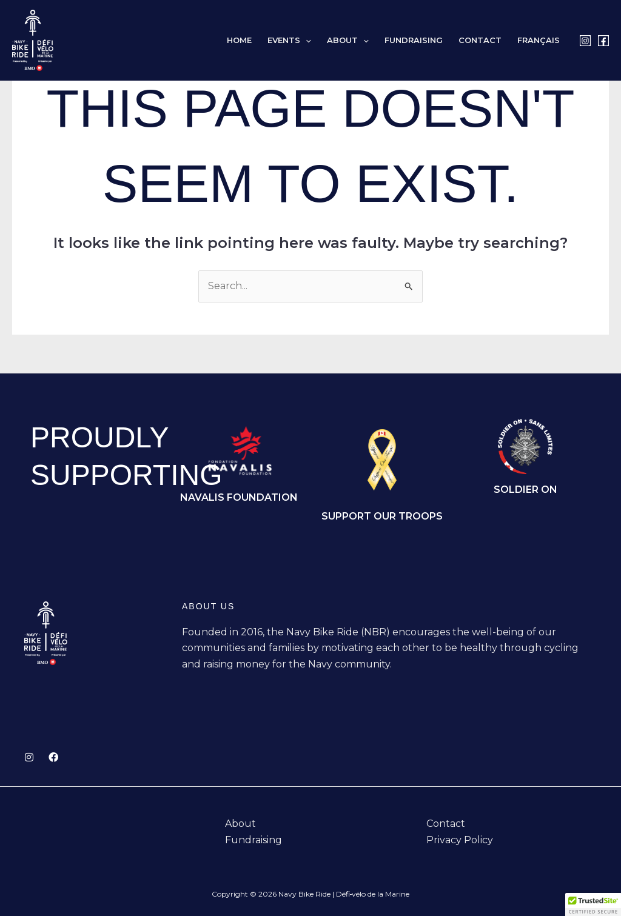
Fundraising (413, 40)
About (348, 40)
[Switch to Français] (538, 40)
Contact (480, 40)
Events (289, 40)
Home (239, 40)
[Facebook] (603, 40)
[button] (305, 40)
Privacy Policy (459, 840)
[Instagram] (585, 40)
